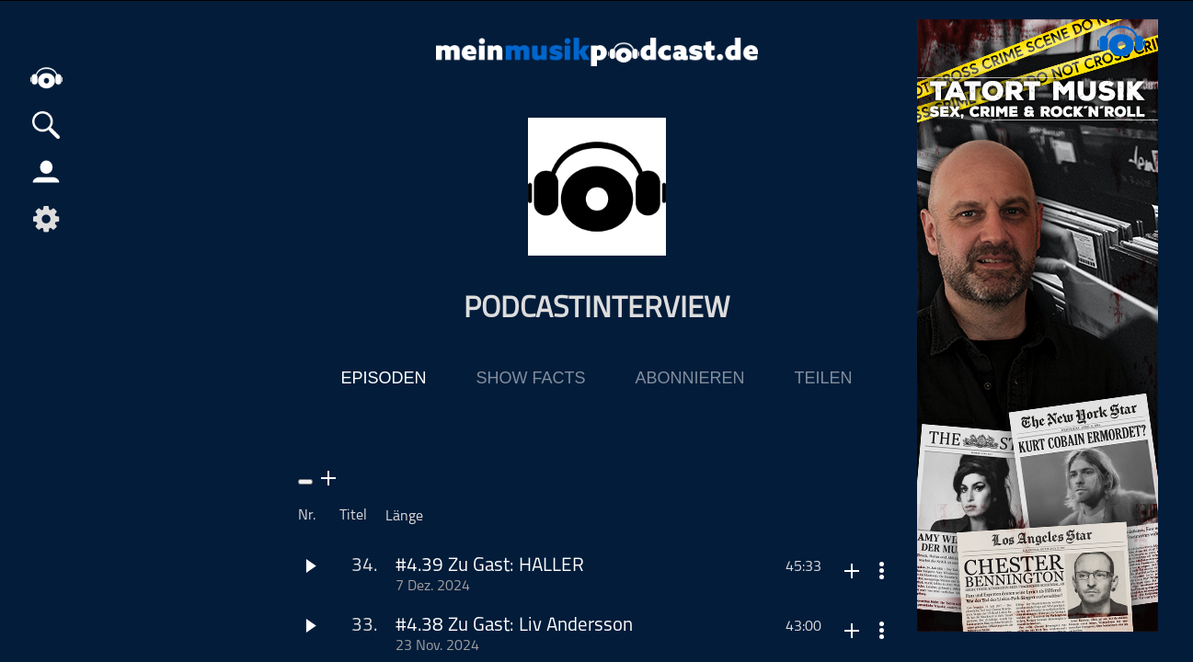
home (46, 78)
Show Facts (530, 378)
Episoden (383, 378)
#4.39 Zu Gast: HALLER (490, 566)
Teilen (824, 378)
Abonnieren (689, 378)
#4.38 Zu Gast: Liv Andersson (514, 625)
